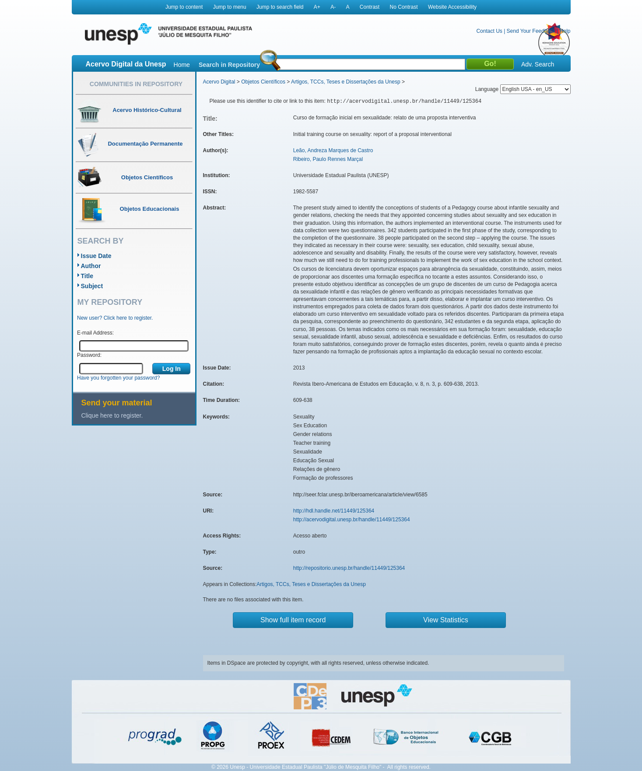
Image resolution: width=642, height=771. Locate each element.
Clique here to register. (112, 415)
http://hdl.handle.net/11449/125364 (334, 511)
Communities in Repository (136, 83)
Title (87, 275)
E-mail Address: (95, 333)
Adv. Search (537, 64)
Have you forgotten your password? (118, 378)
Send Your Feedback (531, 31)
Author (91, 265)
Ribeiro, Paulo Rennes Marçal (328, 159)
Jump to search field (279, 7)
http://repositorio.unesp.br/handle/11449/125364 (349, 568)
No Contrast (404, 7)
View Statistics (445, 620)
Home (182, 64)
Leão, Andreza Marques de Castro (333, 150)
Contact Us (489, 31)
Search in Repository (229, 64)
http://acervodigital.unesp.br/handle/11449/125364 (351, 519)
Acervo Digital (219, 82)
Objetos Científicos (263, 82)
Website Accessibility (452, 7)
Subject (92, 286)
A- (333, 7)
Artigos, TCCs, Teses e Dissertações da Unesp (345, 82)
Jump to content (184, 7)
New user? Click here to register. (115, 318)
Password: (89, 355)
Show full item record (293, 620)
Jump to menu (229, 7)
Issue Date (96, 255)
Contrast (369, 7)
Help (565, 31)
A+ (317, 7)
